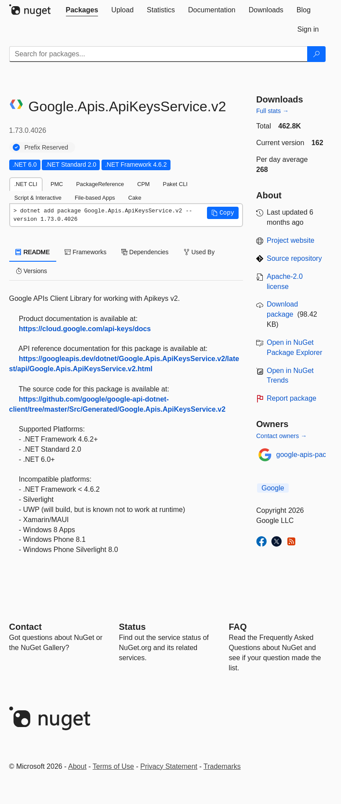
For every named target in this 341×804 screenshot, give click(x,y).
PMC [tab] (57, 184)
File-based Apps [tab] (95, 197)
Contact (25, 627)
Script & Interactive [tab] (38, 197)
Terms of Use (113, 766)
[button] (223, 213)
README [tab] (33, 252)
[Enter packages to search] (158, 54)
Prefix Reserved (47, 147)
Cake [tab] (134, 197)
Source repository (294, 258)
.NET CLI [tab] (26, 184)
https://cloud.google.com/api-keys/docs (85, 329)
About (77, 766)
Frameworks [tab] (85, 252)
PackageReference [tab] (100, 184)
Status (132, 627)
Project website (291, 240)
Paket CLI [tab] (175, 184)
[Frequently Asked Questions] (238, 627)
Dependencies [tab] (144, 252)
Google (272, 488)
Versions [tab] (31, 271)
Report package (291, 398)
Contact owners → (281, 435)
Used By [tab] (199, 252)
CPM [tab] (143, 184)
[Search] (316, 54)
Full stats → (272, 110)
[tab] (82, 10)
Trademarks (222, 766)
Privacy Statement (168, 766)
